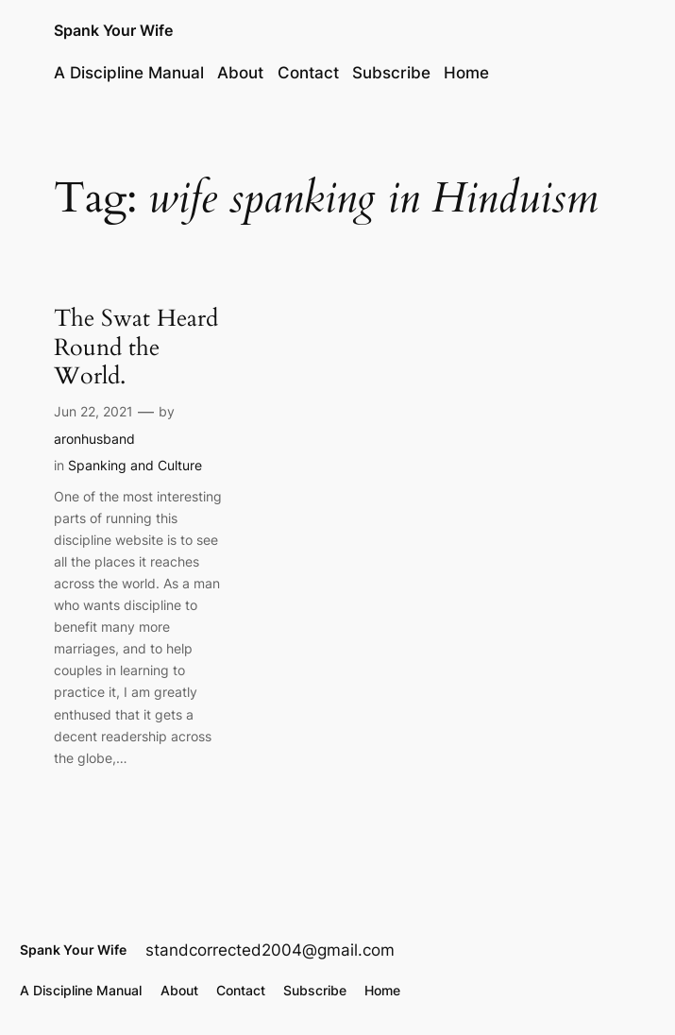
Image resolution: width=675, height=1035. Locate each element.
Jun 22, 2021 (93, 411)
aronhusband (94, 439)
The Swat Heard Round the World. (136, 347)
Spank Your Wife (113, 30)
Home (466, 72)
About (240, 72)
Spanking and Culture (135, 465)
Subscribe (391, 72)
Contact (308, 72)
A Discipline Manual (129, 72)
